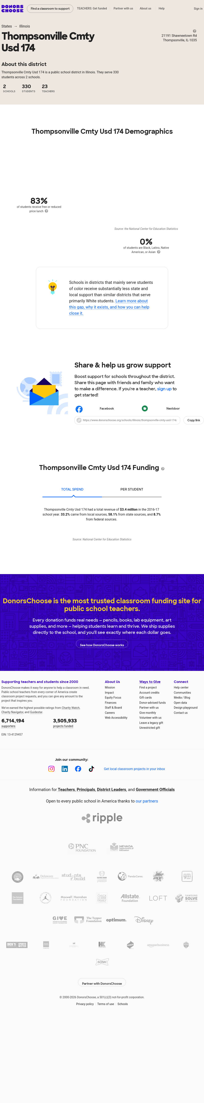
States (6, 26)
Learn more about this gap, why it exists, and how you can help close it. (109, 307)
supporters (24, 812)
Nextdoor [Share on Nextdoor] (161, 409)
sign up (164, 388)
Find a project (148, 776)
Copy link (193, 420)
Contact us (181, 802)
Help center (181, 776)
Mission (110, 776)
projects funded (76, 812)
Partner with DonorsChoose (102, 1069)
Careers (110, 802)
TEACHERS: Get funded (92, 8)
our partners (147, 890)
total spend (72, 489)
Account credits (149, 782)
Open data (180, 792)
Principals (86, 878)
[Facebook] (78, 858)
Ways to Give (149, 771)
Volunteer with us (150, 807)
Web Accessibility (116, 807)
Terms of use (105, 1091)
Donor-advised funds (152, 792)
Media (178, 787)
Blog (187, 787)
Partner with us (123, 8)
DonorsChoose (12, 8)
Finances (110, 792)
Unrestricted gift (149, 817)
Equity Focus (113, 787)
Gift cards (145, 787)
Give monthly (147, 802)
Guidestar (36, 801)
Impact (109, 782)
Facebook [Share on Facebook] (95, 409)
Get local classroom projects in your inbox (134, 858)
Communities (182, 782)
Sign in (198, 8)
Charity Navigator (12, 801)
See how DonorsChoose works (102, 733)
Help (162, 8)
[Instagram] (51, 858)
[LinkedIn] (65, 858)
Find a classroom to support (50, 8)
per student (131, 489)
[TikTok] (91, 858)
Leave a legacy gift (151, 812)
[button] (139, 420)
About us (145, 8)
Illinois (24, 26)
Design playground (185, 797)
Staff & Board (113, 797)
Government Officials (155, 878)
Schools (123, 1091)
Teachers (66, 878)
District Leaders (111, 878)
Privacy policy (85, 1091)
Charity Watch (71, 797)
